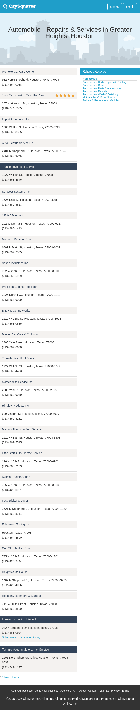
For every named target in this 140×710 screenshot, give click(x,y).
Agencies (65, 690)
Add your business (22, 690)
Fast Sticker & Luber (15, 500)
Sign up (114, 6)
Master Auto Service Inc (17, 382)
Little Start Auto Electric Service (22, 453)
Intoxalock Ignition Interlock (19, 619)
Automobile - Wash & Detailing (100, 94)
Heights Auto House (14, 572)
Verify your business (46, 690)
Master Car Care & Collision (20, 334)
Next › (7, 677)
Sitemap (104, 690)
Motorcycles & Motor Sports (99, 97)
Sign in (130, 6)
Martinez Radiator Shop (17, 239)
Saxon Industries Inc (15, 263)
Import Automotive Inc (16, 119)
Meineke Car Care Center (18, 71)
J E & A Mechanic (13, 215)
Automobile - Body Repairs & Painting (105, 82)
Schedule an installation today (21, 637)
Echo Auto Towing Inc (15, 524)
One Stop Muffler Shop (16, 548)
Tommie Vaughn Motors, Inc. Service (25, 649)
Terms (125, 690)
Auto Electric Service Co (17, 143)
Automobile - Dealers (95, 85)
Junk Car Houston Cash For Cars (23, 95)
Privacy (115, 690)
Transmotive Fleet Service (18, 166)
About (82, 690)
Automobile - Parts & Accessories (102, 88)
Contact (92, 690)
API (75, 690)
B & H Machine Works (16, 310)
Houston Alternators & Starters (21, 595)
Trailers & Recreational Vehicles (101, 100)
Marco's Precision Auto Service (22, 429)
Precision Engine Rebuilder (19, 286)
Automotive (90, 78)
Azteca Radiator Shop (16, 477)
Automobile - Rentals (95, 91)
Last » (15, 677)
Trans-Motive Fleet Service (19, 358)
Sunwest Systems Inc (16, 191)
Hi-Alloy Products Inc (15, 405)
